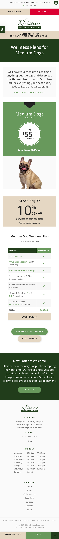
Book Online (14, 12)
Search (43, 520)
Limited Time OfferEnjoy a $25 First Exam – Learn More (28, 35)
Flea (28, 293)
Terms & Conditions (21, 520)
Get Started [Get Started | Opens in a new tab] (28, 338)
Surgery (29, 502)
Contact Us (28, 390)
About (29, 490)
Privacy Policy (8, 520)
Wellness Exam (15, 256)
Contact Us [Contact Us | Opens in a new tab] (20, 93)
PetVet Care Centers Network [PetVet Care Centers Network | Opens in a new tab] (33, 527)
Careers (29, 505)
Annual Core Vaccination (19, 261)
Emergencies (44, 12)
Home (29, 486)
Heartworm (14, 304)
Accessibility (34, 520)
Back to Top (51, 520)
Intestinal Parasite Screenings (22, 270)
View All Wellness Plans (28, 331)
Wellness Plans (29, 494)
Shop (29, 509)
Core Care (29, 498)
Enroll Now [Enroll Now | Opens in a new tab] (36, 93)
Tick (10, 296)
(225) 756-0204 (30, 5)
